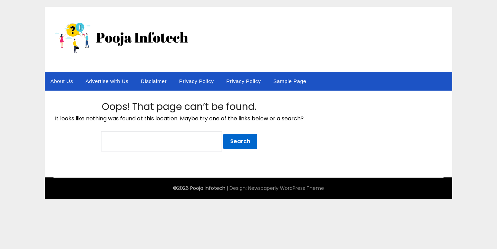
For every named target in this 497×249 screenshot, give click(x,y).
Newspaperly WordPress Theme (286, 188)
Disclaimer (154, 81)
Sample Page (289, 81)
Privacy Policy (196, 81)
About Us (61, 81)
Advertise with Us (107, 81)
